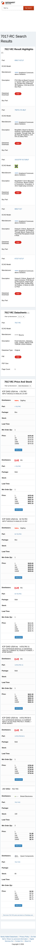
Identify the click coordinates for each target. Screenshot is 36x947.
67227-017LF (19, 258)
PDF (18, 94)
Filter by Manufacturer (11, 316)
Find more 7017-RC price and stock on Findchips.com (18, 915)
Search (28, 8)
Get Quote (19, 509)
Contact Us (19, 941)
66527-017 (18, 209)
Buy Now (18, 449)
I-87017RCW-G (20, 736)
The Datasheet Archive (8, 3)
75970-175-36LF (20, 110)
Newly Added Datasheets (9, 937)
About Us (28, 941)
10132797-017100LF (22, 159)
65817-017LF (19, 60)
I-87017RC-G (19, 665)
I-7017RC (18, 406)
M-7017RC (18, 534)
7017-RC (17, 802)
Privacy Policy (24, 937)
